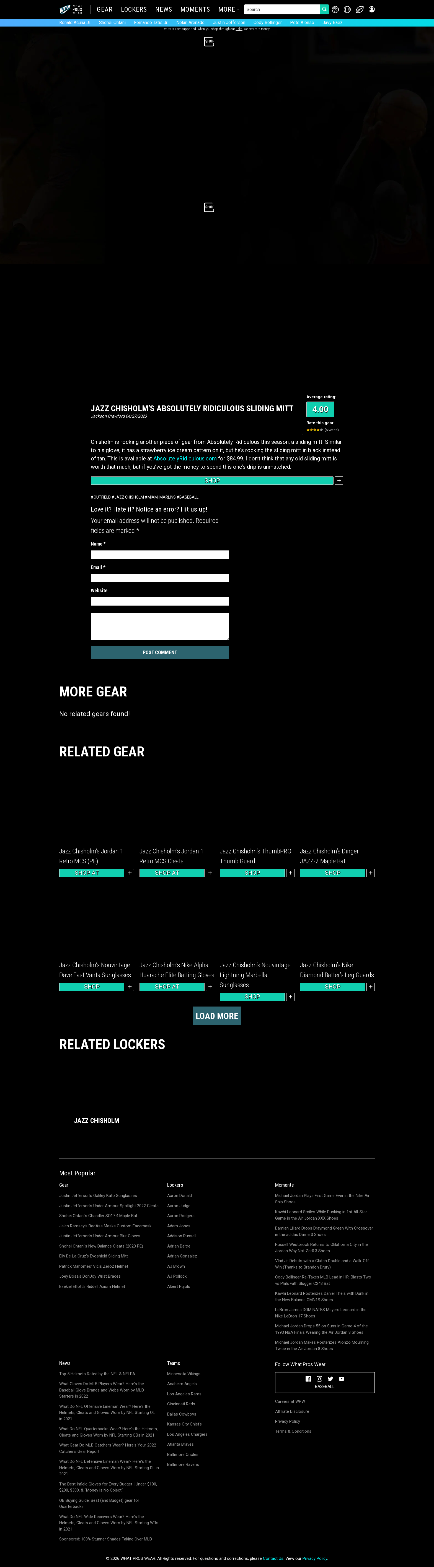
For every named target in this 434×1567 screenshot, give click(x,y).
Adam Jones (178, 1225)
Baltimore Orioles (182, 1454)
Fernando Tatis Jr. (151, 22)
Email (98, 567)
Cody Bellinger (268, 22)
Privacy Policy (287, 1421)
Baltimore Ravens (183, 1464)
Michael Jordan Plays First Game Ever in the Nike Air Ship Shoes (322, 1198)
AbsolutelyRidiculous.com (185, 458)
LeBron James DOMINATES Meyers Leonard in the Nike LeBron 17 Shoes (320, 1313)
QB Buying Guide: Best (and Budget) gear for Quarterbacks (99, 1503)
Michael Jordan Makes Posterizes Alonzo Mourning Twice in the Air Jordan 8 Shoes (322, 1345)
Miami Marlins (162, 497)
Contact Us (273, 1558)
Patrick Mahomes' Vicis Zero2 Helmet (93, 1266)
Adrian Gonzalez (182, 1256)
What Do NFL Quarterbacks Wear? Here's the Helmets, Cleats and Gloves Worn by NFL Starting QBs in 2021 (108, 1432)
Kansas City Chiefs (184, 1424)
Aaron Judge (178, 1205)
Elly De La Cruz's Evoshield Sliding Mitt (93, 1256)
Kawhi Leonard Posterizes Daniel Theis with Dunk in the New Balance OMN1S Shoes (321, 1296)
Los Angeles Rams (184, 1394)
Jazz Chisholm (129, 497)
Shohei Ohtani (112, 22)
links (239, 29)
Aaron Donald (179, 1195)
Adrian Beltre (178, 1246)
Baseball (188, 497)
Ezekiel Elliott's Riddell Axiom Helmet (92, 1286)
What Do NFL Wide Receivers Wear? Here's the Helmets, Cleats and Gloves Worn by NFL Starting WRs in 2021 (108, 1523)
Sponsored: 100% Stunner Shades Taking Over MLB (105, 1539)
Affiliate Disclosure (292, 1411)
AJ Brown (176, 1266)
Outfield (102, 497)
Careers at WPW (290, 1401)
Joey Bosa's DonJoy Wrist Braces (90, 1276)
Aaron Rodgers (181, 1215)
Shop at (92, 873)
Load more (217, 1016)
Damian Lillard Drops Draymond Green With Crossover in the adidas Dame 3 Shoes (324, 1231)
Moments (195, 10)
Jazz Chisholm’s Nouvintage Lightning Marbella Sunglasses (255, 975)
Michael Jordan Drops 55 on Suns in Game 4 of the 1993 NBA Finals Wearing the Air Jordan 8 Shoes (321, 1329)
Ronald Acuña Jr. (75, 22)
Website (99, 590)
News (163, 10)
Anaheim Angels (182, 1383)
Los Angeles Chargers (187, 1434)
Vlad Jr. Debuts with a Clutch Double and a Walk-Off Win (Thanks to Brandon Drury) (322, 1264)
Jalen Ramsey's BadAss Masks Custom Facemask (105, 1225)
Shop (212, 480)
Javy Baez (332, 22)
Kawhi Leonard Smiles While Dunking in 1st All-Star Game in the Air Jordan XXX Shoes (321, 1215)
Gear (105, 10)
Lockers (134, 10)
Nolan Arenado (190, 22)
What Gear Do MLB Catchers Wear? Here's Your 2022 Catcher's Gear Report (107, 1448)
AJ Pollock (177, 1276)
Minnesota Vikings (183, 1373)
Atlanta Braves (180, 1444)
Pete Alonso (302, 22)
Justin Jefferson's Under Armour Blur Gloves (99, 1235)
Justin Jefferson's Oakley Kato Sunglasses (98, 1195)
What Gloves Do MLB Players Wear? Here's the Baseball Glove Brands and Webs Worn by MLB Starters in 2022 (101, 1390)
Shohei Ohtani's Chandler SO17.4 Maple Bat (98, 1215)
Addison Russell (181, 1235)
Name (98, 544)
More (226, 10)
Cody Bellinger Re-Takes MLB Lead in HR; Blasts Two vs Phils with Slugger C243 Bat (323, 1280)
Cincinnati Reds (181, 1403)
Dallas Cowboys (181, 1414)
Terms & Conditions (293, 1431)
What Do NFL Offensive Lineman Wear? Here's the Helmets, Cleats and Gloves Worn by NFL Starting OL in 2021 (107, 1412)
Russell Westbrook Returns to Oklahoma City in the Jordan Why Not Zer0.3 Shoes (321, 1247)
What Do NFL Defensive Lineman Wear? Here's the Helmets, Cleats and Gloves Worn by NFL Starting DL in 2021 (109, 1467)
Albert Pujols (178, 1286)
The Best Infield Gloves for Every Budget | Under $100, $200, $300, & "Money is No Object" (108, 1487)
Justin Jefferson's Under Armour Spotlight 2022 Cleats (109, 1205)
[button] (371, 9)
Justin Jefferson (229, 22)
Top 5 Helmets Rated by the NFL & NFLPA (97, 1373)
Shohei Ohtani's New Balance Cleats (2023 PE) (101, 1246)
